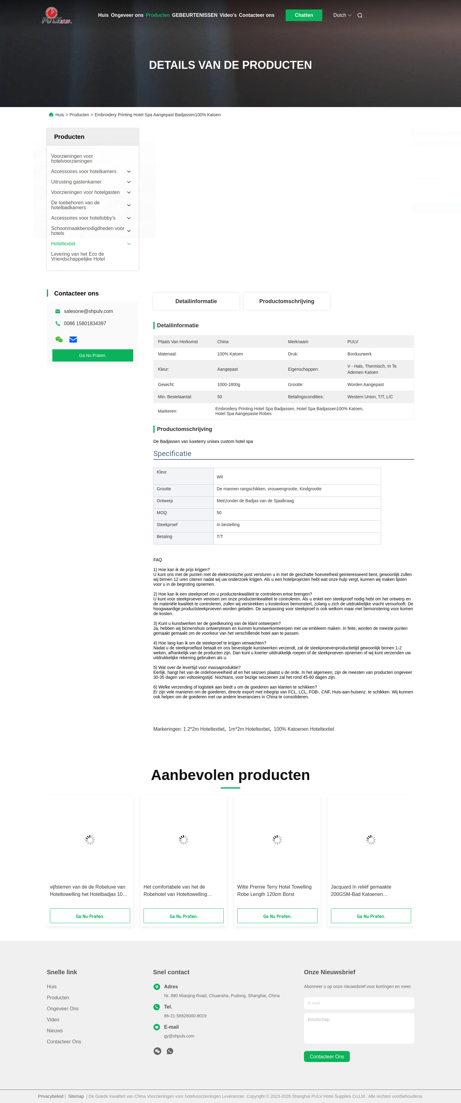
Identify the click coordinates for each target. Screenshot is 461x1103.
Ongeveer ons (127, 15)
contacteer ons (327, 1056)
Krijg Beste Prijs (322, 208)
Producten (158, 15)
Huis (103, 15)
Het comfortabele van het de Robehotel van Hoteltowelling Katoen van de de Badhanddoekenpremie (175, 891)
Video (53, 1019)
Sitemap (76, 1096)
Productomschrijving (286, 301)
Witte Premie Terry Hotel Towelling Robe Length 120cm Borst (274, 890)
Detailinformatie (196, 301)
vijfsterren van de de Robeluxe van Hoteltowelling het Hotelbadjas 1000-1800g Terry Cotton (90, 891)
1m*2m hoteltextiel (248, 729)
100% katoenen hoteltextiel (304, 729)
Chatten (304, 15)
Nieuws (55, 1030)
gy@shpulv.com (179, 1036)
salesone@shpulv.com (88, 311)
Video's (228, 15)
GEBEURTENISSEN (194, 15)
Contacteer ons (256, 15)
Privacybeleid (50, 1096)
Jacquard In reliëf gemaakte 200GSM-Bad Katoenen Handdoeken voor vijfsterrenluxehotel (361, 891)
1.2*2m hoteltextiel (203, 729)
